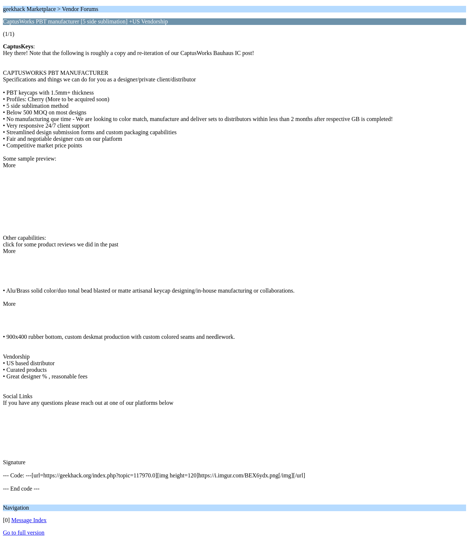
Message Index (29, 520)
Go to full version (23, 532)
